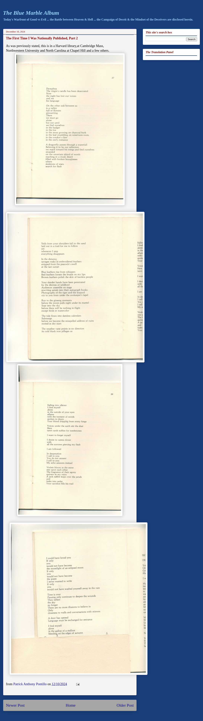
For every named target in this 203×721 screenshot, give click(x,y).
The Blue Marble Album (31, 13)
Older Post (125, 705)
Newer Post (15, 705)
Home (71, 705)
